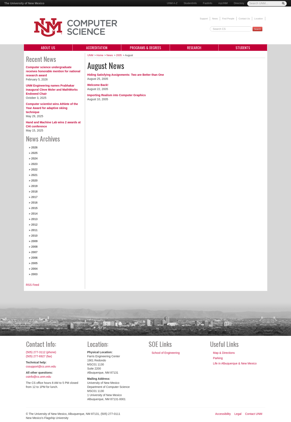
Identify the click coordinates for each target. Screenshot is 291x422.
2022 (34, 169)
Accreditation (96, 47)
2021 (34, 175)
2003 (34, 274)
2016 (34, 202)
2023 (34, 164)
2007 (34, 252)
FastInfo (207, 3)
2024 (34, 158)
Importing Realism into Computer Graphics (116, 95)
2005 (34, 263)
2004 (34, 268)
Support (204, 18)
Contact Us (244, 18)
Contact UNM (253, 413)
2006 (34, 257)
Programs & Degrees (145, 47)
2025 (34, 153)
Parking (218, 358)
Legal (237, 413)
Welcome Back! (97, 85)
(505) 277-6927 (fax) (39, 356)
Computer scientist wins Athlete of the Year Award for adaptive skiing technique (52, 108)
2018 (34, 191)
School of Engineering (166, 352)
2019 (34, 186)
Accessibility (223, 413)
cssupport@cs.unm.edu (41, 366)
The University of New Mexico (24, 3)
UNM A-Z (172, 3)
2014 (34, 213)
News (215, 18)
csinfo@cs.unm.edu (38, 376)
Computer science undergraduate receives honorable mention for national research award (53, 71)
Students (243, 47)
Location (258, 18)
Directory (239, 3)
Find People (228, 18)
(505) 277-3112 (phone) (41, 352)
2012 (34, 224)
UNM (90, 55)
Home (100, 55)
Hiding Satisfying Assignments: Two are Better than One (125, 74)
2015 (34, 208)
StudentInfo (190, 3)
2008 (34, 246)
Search (257, 29)
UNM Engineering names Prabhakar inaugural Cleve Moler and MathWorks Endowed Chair (52, 89)
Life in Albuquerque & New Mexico (235, 363)
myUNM (223, 3)
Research (194, 47)
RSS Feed (32, 284)
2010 (34, 235)
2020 (34, 180)
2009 (34, 241)
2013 (34, 219)
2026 (34, 147)
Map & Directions (224, 352)
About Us (48, 47)
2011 (34, 230)
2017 (34, 197)
